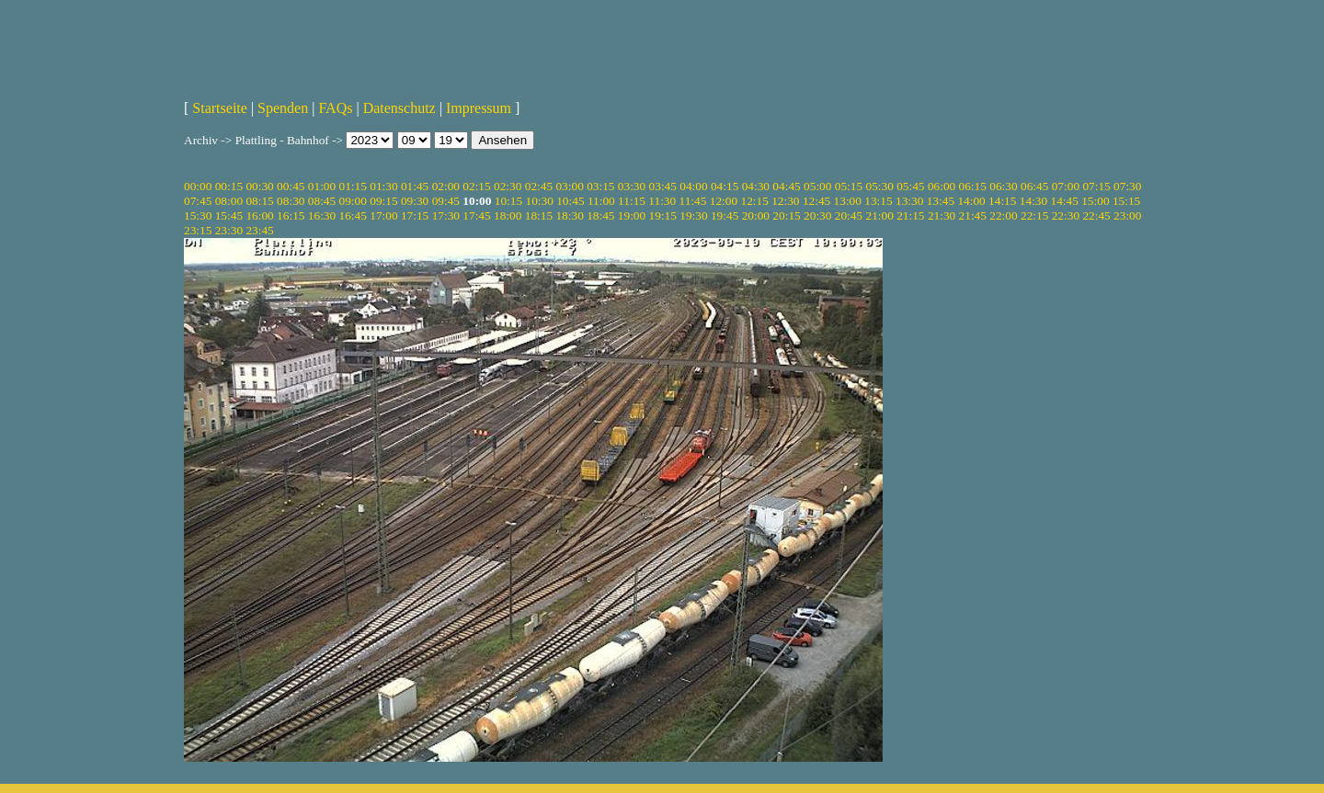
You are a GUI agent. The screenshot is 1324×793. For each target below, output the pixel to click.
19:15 (663, 215)
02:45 (539, 186)
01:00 (322, 186)
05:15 (848, 186)
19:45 (724, 215)
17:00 (383, 215)
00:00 (197, 186)
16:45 (353, 215)
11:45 (693, 201)
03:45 (663, 186)
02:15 (476, 186)
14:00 (971, 201)
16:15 (290, 215)
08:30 (290, 201)
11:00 (601, 201)
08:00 (229, 201)
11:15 (631, 201)
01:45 (414, 186)
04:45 (786, 186)
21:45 (973, 215)
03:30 (631, 186)
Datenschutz (399, 108)
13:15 (878, 201)
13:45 (940, 201)
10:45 (570, 201)
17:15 (414, 215)
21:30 (941, 215)
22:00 (1003, 215)
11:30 (662, 201)
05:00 (817, 186)
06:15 (973, 186)
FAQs (335, 108)
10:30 (539, 201)
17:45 (476, 215)
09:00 (353, 201)
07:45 (197, 201)
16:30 (322, 215)
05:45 (910, 186)
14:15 (1002, 201)
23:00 (1127, 215)
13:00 (848, 201)
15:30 (197, 215)
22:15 (1034, 215)
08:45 (322, 201)
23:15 (197, 230)
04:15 (724, 186)
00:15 (229, 186)
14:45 (1065, 201)
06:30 (1003, 186)
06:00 (941, 186)
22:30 (1065, 215)
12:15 (754, 201)
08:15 (259, 201)
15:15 (1126, 201)
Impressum (478, 108)
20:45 (848, 215)
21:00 (879, 215)
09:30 (414, 201)
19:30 (693, 215)
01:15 (353, 186)
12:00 (723, 201)
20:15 (786, 215)
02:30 (507, 186)
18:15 (539, 215)
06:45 (1034, 186)
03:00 (569, 186)
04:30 (756, 186)
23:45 (259, 230)
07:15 (1096, 186)
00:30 (259, 186)
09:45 (446, 201)
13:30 (909, 201)
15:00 (1095, 201)
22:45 (1096, 215)
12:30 (785, 201)
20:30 (817, 215)
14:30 (1033, 201)
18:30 (569, 215)
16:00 (259, 215)
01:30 (383, 186)
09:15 (383, 201)
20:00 (756, 215)
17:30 (446, 215)
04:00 (693, 186)
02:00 (446, 186)
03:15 (600, 186)
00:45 (290, 186)
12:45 (816, 201)
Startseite (219, 108)
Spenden (282, 108)
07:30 (1127, 186)
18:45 (600, 215)
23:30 (229, 230)
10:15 (508, 201)
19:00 (631, 215)
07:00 (1065, 186)
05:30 (879, 186)
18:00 (507, 215)
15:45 (229, 215)
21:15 (910, 215)
